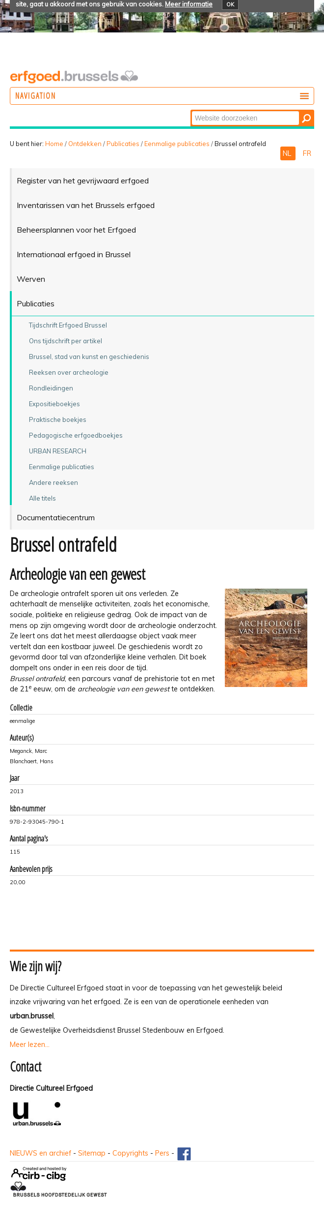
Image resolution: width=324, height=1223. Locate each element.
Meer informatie (189, 4)
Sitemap (92, 1153)
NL (288, 153)
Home (54, 144)
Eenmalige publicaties (177, 144)
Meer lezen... (30, 1044)
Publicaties (123, 144)
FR (307, 153)
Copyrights (130, 1153)
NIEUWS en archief (40, 1153)
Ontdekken (85, 144)
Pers (162, 1153)
